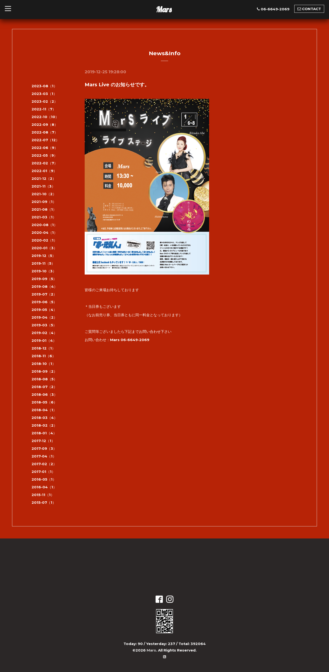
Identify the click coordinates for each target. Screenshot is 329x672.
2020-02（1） (44, 240)
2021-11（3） (43, 186)
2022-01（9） (44, 170)
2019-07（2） (44, 294)
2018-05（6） (44, 402)
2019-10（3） (44, 271)
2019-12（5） (44, 255)
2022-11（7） (44, 109)
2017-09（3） (44, 448)
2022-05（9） (44, 155)
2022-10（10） (45, 116)
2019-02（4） (44, 332)
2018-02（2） (44, 425)
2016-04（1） (44, 487)
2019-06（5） (44, 302)
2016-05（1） (44, 479)
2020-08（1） (44, 224)
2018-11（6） (44, 356)
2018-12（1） (43, 348)
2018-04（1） (44, 410)
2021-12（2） (44, 178)
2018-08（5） (44, 379)
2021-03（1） (44, 217)
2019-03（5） (44, 325)
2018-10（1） (44, 363)
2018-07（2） (44, 386)
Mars (163, 9)
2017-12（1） (43, 440)
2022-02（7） (45, 163)
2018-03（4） (44, 417)
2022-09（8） (45, 124)
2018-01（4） (44, 433)
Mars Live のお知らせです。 (117, 84)
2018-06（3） (44, 394)
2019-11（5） (43, 263)
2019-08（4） (44, 286)
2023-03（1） (44, 93)
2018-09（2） (44, 371)
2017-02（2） (44, 464)
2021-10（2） (44, 194)
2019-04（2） (44, 317)
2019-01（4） (44, 340)
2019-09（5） (44, 278)
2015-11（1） (43, 494)
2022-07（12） (45, 140)
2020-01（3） (44, 248)
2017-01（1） (43, 471)
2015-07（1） (44, 502)
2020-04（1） (44, 232)
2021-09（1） (44, 201)
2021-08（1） (44, 209)
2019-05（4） (44, 309)
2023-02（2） (45, 101)
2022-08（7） (45, 132)
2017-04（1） (44, 456)
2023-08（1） (44, 86)
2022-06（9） (45, 147)
